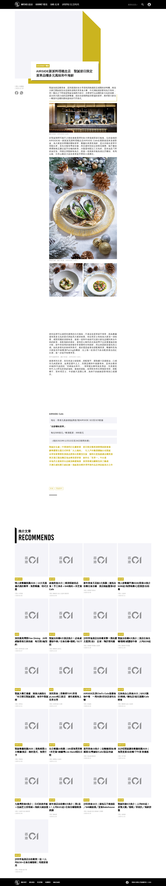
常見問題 (39, 882)
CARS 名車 (54, 4)
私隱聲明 (48, 882)
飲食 (51, 488)
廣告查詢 (31, 882)
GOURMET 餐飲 (42, 4)
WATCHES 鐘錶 (27, 4)
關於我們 (23, 882)
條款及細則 (56, 882)
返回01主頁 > (132, 4)
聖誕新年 (59, 488)
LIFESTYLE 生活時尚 (70, 4)
